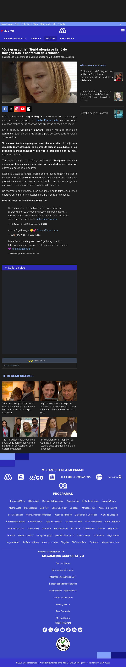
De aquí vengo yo (44, 535)
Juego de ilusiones (63, 515)
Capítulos (94, 542)
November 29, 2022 (40, 224)
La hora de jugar (59, 508)
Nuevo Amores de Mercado (38, 515)
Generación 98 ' (35, 522)
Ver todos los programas (51, 552)
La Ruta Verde (84, 535)
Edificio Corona (61, 528)
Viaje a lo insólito (25, 535)
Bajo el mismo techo (64, 535)
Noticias (50, 38)
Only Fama (113, 528)
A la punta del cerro (110, 542)
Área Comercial (63, 611)
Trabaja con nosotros (63, 597)
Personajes (67, 38)
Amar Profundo (112, 522)
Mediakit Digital (63, 618)
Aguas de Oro (73, 501)
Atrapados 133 (88, 508)
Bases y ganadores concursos (63, 584)
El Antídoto (99, 535)
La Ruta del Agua (31, 542)
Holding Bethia (63, 604)
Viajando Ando (13, 542)
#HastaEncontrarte (47, 219)
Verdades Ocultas (16, 528)
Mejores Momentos (15, 38)
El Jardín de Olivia (30, 24)
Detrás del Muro (17, 501)
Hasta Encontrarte (47, 120)
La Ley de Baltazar (73, 522)
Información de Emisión (63, 570)
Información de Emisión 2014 (63, 577)
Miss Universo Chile (10, 24)
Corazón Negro (109, 501)
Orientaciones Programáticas (63, 591)
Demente (46, 528)
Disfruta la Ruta (79, 542)
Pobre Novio (33, 528)
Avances (36, 38)
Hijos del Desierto (54, 522)
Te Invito (11, 535)
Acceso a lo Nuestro (108, 508)
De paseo (74, 508)
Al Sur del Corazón (109, 515)
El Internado (45, 24)
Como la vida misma (15, 522)
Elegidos (65, 542)
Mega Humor (113, 535)
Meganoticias (30, 508)
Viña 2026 (75, 528)
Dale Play (44, 508)
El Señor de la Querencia (86, 515)
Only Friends (59, 24)
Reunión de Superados (52, 501)
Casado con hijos (50, 542)
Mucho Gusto (15, 508)
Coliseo (101, 528)
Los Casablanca (15, 515)
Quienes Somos (63, 563)
